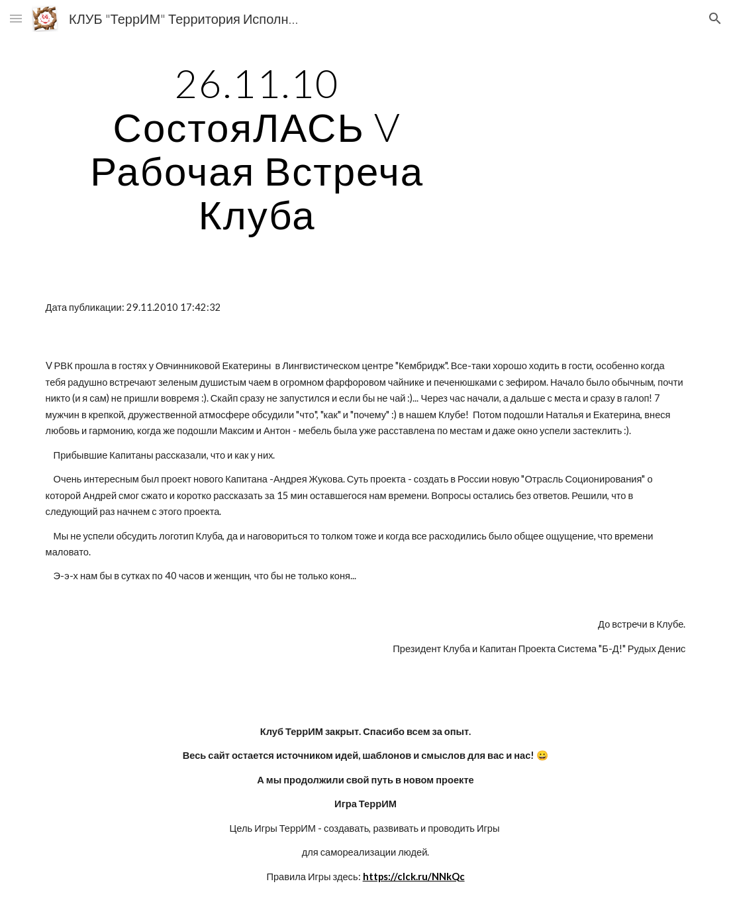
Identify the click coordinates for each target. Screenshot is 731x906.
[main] (257, 148)
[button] (16, 18)
